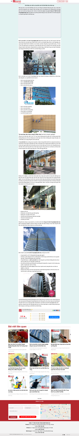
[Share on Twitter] (55, 310)
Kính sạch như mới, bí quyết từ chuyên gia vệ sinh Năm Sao (39, 391)
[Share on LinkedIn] (59, 310)
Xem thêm (39, 398)
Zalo (67, 1)
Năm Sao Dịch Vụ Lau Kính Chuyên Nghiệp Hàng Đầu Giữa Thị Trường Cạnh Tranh (17, 346)
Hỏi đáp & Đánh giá (54, 317)
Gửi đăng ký (13, 417)
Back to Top (68, 434)
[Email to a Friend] (57, 310)
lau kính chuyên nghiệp (47, 134)
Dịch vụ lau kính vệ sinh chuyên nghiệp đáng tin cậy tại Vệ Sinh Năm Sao (39, 345)
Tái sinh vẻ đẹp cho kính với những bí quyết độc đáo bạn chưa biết (60, 368)
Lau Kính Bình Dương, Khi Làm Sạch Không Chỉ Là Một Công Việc (16, 368)
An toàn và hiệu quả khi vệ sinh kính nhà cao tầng (18, 391)
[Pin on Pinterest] (58, 310)
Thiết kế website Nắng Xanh (28, 434)
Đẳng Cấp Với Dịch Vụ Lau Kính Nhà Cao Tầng (39, 368)
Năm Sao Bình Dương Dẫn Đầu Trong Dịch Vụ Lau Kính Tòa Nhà (60, 391)
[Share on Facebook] (54, 310)
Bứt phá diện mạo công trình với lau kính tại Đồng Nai (61, 345)
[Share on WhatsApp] (53, 310)
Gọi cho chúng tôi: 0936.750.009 (28, 416)
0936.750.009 (61, 1)
